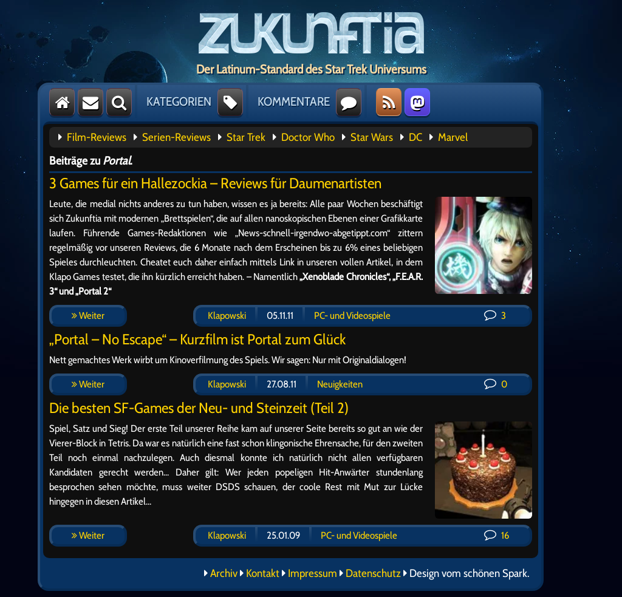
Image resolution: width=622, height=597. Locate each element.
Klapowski (227, 315)
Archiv (224, 573)
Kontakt (262, 573)
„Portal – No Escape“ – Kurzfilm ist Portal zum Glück (197, 339)
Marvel (453, 137)
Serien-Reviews (176, 137)
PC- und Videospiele (352, 315)
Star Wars (371, 137)
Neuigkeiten (340, 384)
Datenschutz (373, 573)
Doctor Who (308, 137)
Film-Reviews (96, 137)
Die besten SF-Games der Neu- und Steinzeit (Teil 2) (199, 408)
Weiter (88, 315)
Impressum (312, 573)
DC (415, 137)
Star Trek (246, 137)
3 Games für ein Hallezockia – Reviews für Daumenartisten (215, 183)
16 (496, 535)
